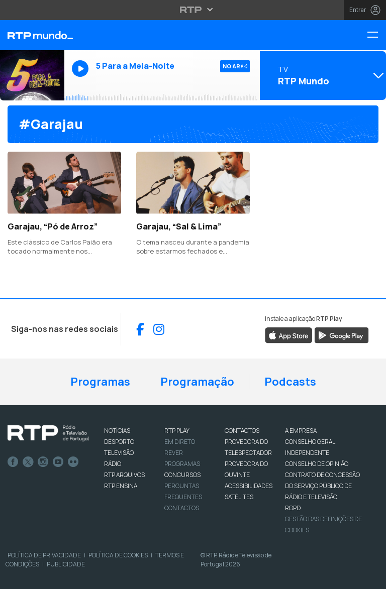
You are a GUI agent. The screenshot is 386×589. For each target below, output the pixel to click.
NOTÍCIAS (117, 430)
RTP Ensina (120, 486)
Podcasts (290, 381)
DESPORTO (119, 441)
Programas (100, 381)
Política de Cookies (118, 555)
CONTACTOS (242, 430)
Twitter (28, 461)
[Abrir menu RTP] (193, 9)
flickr (73, 461)
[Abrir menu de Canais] (321, 75)
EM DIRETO (179, 441)
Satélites (239, 497)
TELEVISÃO (119, 452)
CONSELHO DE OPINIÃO (316, 463)
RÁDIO (112, 463)
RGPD (293, 508)
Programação (197, 381)
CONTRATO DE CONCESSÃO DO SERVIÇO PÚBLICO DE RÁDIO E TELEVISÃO (322, 485)
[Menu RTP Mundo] (376, 35)
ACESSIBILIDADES (248, 486)
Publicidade (66, 564)
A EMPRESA (301, 430)
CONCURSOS (182, 474)
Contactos (181, 508)
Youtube (58, 461)
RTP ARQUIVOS (124, 474)
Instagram (43, 461)
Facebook (13, 461)
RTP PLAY (176, 430)
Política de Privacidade (44, 555)
